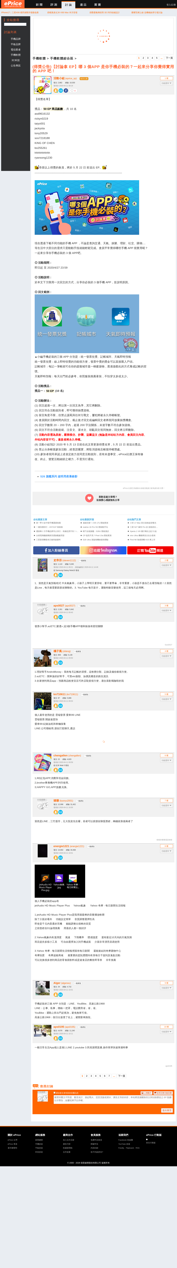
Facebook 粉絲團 (125, 1140)
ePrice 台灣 (12, 1140)
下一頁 (169, 58)
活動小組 (65, 78)
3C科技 (15, 60)
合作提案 (67, 1152)
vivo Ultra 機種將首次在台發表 (143, 535)
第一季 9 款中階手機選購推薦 (48, 523)
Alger (62, 982)
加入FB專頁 (56, 550)
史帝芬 (65, 560)
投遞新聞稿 (67, 1148)
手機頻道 (39, 1144)
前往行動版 (151, 1143)
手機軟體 (16, 54)
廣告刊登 (67, 1144)
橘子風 (62, 651)
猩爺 (63, 800)
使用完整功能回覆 (163, 1093)
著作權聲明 (12, 1148)
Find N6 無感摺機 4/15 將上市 (142, 540)
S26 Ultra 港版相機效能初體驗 (95, 540)
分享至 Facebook (66, 90)
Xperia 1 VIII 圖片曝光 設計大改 (143, 531)
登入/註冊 (171, 5)
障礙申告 (94, 1144)
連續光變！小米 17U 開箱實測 (95, 523)
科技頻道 (39, 1152)
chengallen (67, 755)
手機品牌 (16, 38)
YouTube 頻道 (124, 1144)
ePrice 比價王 (13, 4)
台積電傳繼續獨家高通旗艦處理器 (50, 535)
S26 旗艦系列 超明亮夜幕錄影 (58, 476)
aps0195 (64, 1026)
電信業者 (16, 49)
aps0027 (64, 605)
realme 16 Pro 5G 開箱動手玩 (95, 527)
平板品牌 (16, 44)
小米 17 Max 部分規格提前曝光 (143, 523)
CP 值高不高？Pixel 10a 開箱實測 (97, 535)
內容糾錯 (94, 1148)
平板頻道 (39, 1148)
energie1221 (69, 846)
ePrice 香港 (12, 1144)
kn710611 (66, 694)
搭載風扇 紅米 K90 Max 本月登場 (62, 12)
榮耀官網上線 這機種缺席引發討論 (146, 12)
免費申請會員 (96, 1140)
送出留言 (167, 1110)
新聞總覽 (39, 1140)
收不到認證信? (97, 1152)
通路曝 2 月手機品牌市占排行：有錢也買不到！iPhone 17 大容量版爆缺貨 (58, 531)
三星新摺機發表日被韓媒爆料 (48, 540)
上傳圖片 (146, 1093)
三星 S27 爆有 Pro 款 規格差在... (144, 527)
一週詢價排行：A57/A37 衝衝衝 (49, 527)
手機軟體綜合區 (61, 58)
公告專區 (16, 65)
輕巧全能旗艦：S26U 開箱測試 (96, 531)
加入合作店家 (68, 1140)
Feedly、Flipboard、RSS (129, 1148)
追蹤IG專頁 (103, 550)
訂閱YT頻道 (150, 550)
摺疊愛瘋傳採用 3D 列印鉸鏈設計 (105, 12)
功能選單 (166, 83)
